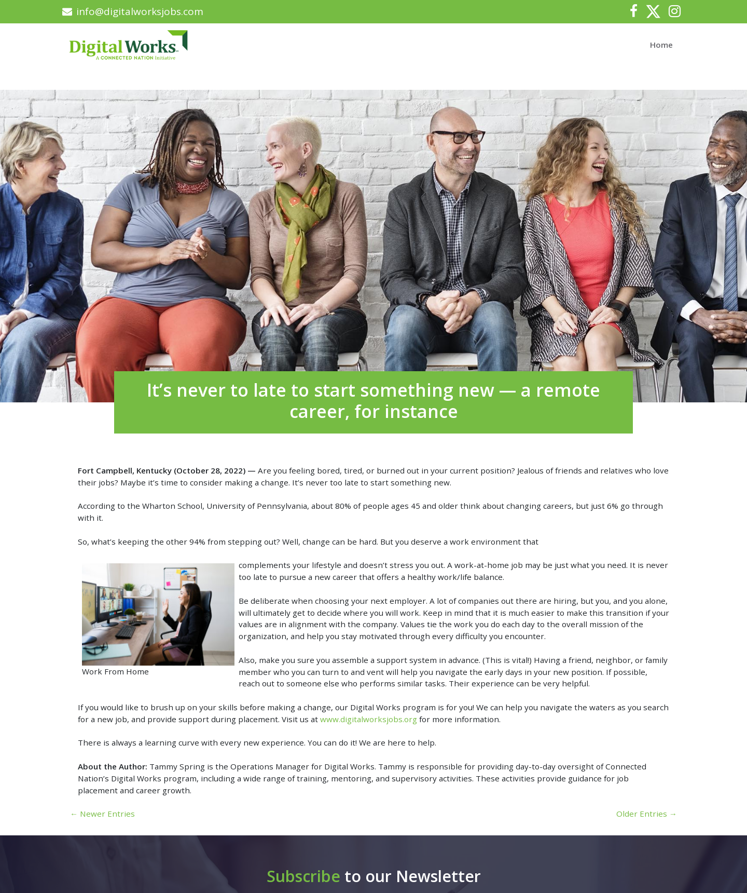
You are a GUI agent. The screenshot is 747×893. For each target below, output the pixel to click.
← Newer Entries (102, 813)
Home (661, 44)
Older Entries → (646, 813)
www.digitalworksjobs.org (368, 719)
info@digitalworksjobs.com (132, 11)
